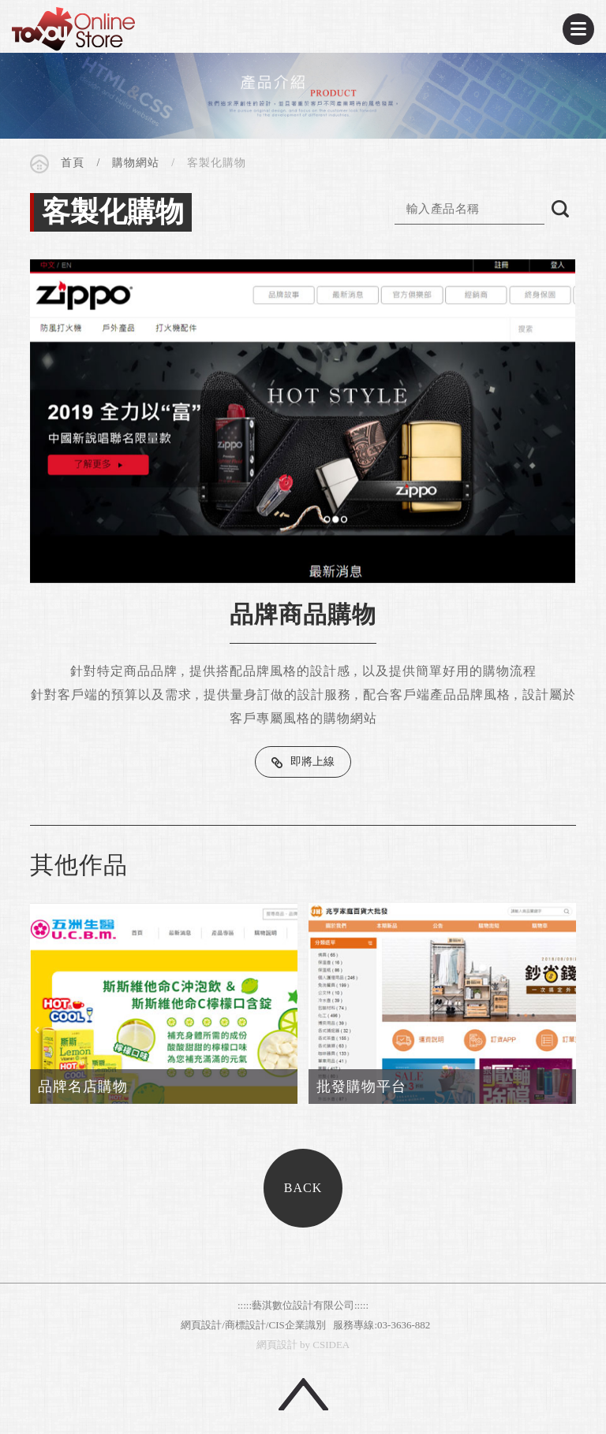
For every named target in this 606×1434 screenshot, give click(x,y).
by (305, 1344)
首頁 (72, 163)
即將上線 (312, 761)
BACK (303, 1187)
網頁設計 (276, 1344)
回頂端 (303, 1394)
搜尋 (560, 209)
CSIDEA (73, 29)
